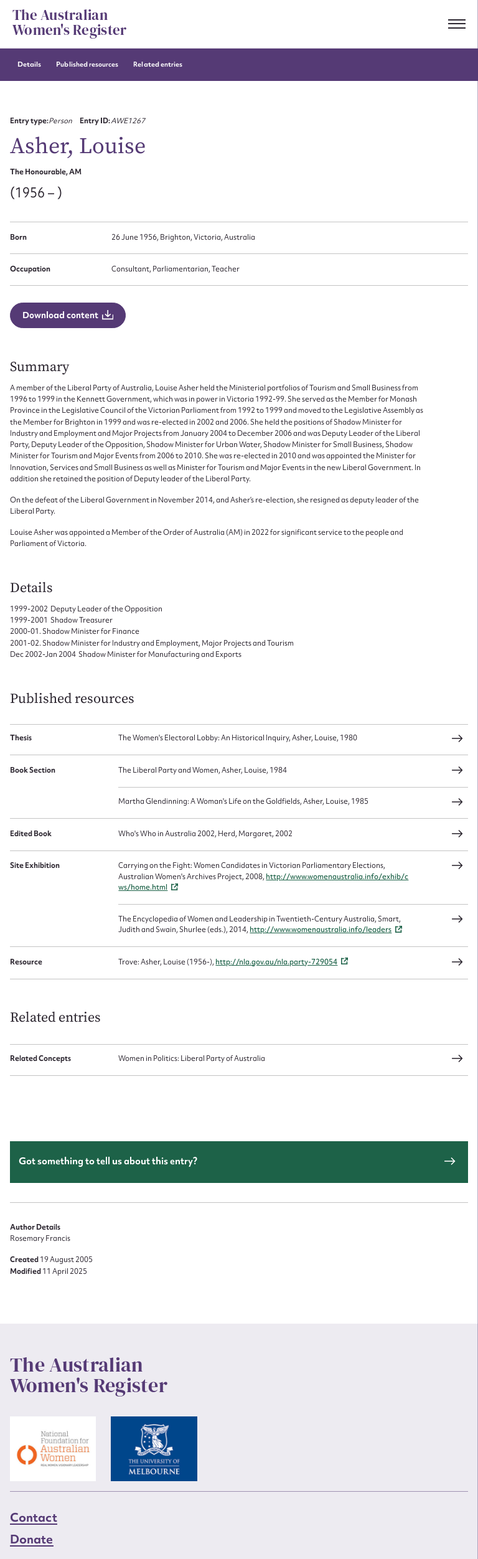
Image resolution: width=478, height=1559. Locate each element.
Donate (32, 1539)
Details (29, 64)
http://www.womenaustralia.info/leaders (320, 930)
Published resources (87, 64)
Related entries (157, 64)
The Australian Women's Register (69, 23)
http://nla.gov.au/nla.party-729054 (276, 962)
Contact (33, 1517)
